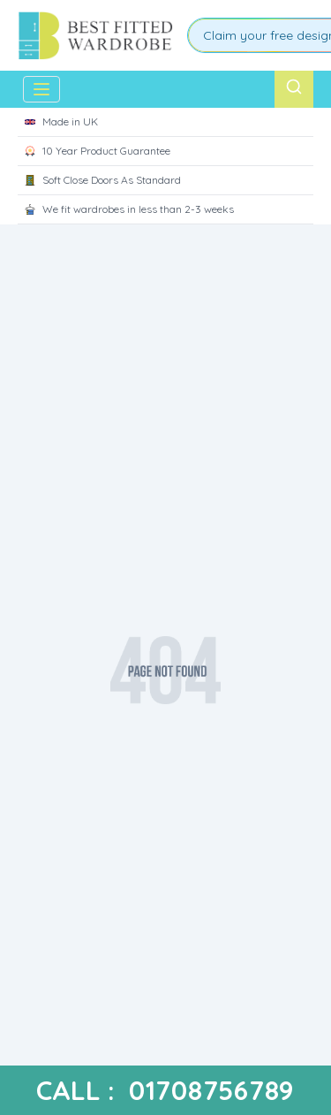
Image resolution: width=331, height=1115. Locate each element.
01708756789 (212, 1090)
